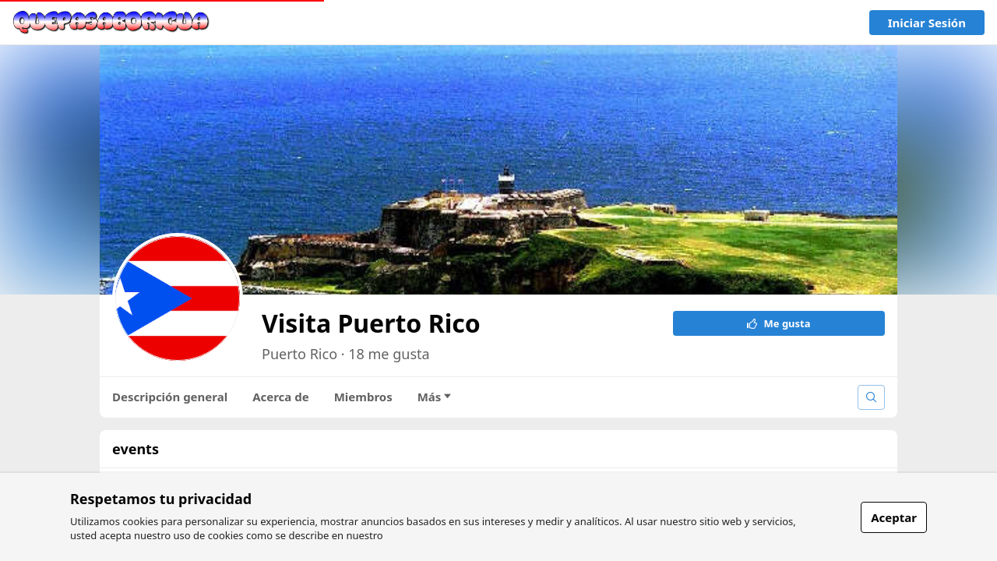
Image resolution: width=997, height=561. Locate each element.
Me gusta (779, 323)
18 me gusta (388, 353)
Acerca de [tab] (280, 396)
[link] (111, 22)
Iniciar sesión (927, 22)
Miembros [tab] (363, 396)
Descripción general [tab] (169, 396)
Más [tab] (434, 396)
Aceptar (893, 517)
